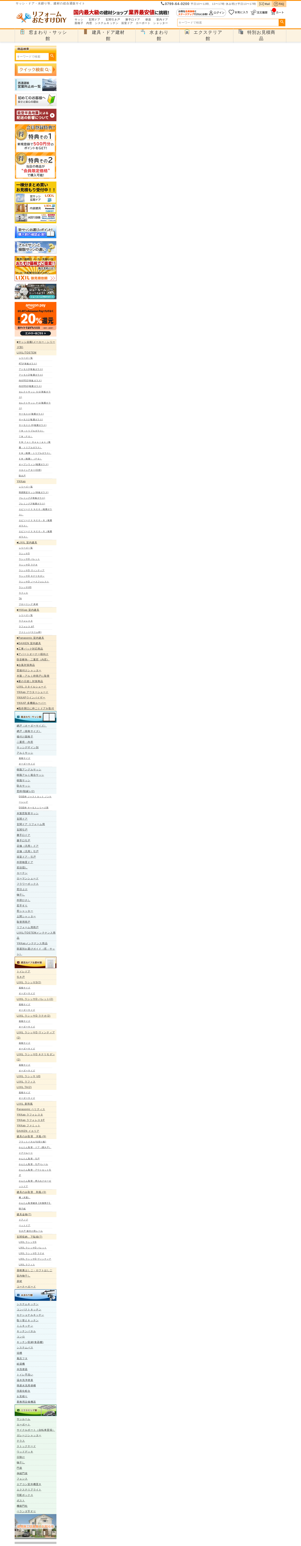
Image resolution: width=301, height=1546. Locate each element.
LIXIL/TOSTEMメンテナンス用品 (36, 935)
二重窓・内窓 (25, 742)
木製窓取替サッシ (28, 813)
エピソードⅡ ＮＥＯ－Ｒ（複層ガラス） (35, 534)
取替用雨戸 (24, 921)
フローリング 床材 (28, 604)
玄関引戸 (22, 829)
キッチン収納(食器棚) (30, 1342)
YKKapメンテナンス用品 (32, 943)
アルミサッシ (25, 752)
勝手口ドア (132, 19)
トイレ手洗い (25, 1374)
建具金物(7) (24, 1214)
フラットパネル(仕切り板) (32, 1142)
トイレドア (24, 971)
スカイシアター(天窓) (30, 470)
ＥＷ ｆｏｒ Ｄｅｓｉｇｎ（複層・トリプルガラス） (35, 445)
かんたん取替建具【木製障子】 (35, 1203)
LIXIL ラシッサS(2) (29, 982)
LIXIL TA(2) (24, 1087)
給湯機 (21, 1363)
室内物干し (24, 1275)
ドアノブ (23, 1220)
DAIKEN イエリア (28, 1131)
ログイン (201, 13)
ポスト (21, 1500)
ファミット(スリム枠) (30, 632)
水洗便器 (22, 1369)
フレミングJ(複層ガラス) (32, 503)
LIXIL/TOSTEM (26, 352)
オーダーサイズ (27, 764)
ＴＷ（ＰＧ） (26, 436)
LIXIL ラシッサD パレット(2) (35, 999)
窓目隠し (22, 867)
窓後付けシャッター (29, 670)
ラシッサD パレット (29, 559)
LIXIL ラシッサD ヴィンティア (35, 1259)
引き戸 (21, 977)
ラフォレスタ (26, 621)
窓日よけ (22, 889)
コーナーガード (26, 1286)
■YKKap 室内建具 (28, 609)
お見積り (22, 1396)
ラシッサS (24, 553)
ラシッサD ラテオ (28, 565)
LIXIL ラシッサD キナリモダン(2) (36, 1057)
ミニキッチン (25, 1325)
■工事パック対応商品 (30, 648)
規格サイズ (25, 758)
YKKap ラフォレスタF (31, 1120)
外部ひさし (24, 900)
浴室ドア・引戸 (26, 856)
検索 (282, 22)
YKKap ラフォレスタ (30, 1114)
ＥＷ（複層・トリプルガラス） (35, 453)
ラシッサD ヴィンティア (32, 570)
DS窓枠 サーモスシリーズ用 (33, 807)
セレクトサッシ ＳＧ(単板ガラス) (35, 394)
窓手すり (22, 905)
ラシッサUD (25, 587)
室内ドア (162, 19)
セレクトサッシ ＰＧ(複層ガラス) (35, 405)
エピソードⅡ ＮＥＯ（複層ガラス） (35, 512)
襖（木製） (25, 1197)
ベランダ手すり (26, 1511)
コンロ (21, 1336)
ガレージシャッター (29, 1435)
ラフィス (23, 593)
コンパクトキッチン (29, 1309)
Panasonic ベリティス (31, 1109)
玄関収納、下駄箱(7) (29, 1236)
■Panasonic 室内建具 (30, 637)
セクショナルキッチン (30, 1315)
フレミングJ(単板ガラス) (32, 498)
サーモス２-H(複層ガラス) (33, 425)
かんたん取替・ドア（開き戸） (35, 1147)
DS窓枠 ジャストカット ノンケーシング (35, 799)
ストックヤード (26, 1446)
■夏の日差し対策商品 (30, 681)
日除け (21, 1457)
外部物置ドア (25, 862)
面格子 (79, 23)
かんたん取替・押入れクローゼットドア (35, 1184)
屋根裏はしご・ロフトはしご (34, 1270)
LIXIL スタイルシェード (31, 686)
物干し (21, 894)
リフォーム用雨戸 (28, 927)
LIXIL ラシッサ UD (29, 1076)
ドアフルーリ (26, 1153)
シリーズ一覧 (26, 358)
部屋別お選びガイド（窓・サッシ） (36, 951)
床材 (19, 1281)
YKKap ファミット (28, 1125)
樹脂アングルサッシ (29, 769)
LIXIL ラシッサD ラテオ (31, 1253)
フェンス (22, 1478)
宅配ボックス (25, 1495)
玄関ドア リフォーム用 (31, 824)
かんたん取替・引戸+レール (33, 1164)
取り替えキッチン (28, 1320)
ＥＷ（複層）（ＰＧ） (30, 459)
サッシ (79, 19)
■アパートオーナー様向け (32, 654)
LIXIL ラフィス (26, 1081)
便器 (148, 19)
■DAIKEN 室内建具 (29, 643)
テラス (21, 1440)
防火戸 (22, 476)
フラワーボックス (28, 883)
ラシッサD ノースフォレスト (34, 582)
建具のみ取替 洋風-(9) (31, 1136)
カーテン (22, 873)
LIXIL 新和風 (25, 1103)
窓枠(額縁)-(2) (26, 791)
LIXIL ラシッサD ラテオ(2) (33, 1015)
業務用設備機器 (26, 1401)
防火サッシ (24, 785)
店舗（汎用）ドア (28, 845)
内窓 (89, 23)
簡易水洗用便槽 (26, 1385)
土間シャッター (26, 916)
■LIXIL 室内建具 (27, 542)
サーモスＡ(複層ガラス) (31, 414)
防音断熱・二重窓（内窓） (33, 659)
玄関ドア (94, 19)
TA (20, 598)
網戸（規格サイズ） (29, 731)
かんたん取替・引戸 (29, 1158)
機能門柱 (22, 1505)
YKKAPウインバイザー (31, 697)
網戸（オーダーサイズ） (32, 725)
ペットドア (25, 1225)
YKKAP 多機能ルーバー (31, 703)
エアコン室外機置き (29, 1484)
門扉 (19, 1467)
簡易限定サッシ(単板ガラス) (33, 492)
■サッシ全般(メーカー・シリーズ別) (36, 345)
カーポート (143, 23)
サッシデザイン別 (28, 747)
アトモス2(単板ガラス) (31, 369)
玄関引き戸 (113, 19)
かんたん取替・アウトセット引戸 (35, 1172)
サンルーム (24, 1419)
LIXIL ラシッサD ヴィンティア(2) (36, 1035)
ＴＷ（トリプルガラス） (31, 431)
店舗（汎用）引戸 (28, 851)
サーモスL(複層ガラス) (31, 419)
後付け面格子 (25, 736)
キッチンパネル (26, 1331)
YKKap (21, 481)
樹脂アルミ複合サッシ (30, 775)
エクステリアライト (29, 1489)
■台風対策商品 (26, 665)
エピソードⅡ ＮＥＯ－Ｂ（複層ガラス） (35, 523)
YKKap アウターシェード (32, 692)
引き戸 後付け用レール (31, 1231)
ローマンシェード (28, 878)
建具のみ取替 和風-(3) (31, 1192)
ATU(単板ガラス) (28, 363)
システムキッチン (107, 23)
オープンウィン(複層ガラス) (33, 464)
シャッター (160, 23)
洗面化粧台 (24, 1391)
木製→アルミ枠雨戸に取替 (33, 675)
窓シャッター (25, 911)
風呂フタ (22, 1358)
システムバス (25, 1347)
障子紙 (22, 1209)
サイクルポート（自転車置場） (36, 1430)
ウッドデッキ (25, 1451)
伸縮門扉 (22, 1473)
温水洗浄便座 (25, 1380)
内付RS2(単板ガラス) (30, 380)
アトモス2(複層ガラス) (31, 375)
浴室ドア (127, 23)
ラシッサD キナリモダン (32, 576)
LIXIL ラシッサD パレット (33, 1248)
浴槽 (19, 1353)
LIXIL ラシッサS (28, 1242)
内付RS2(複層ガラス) (30, 386)
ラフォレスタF (26, 626)
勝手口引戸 (24, 840)
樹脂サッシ (24, 780)
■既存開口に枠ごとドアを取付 (35, 708)
